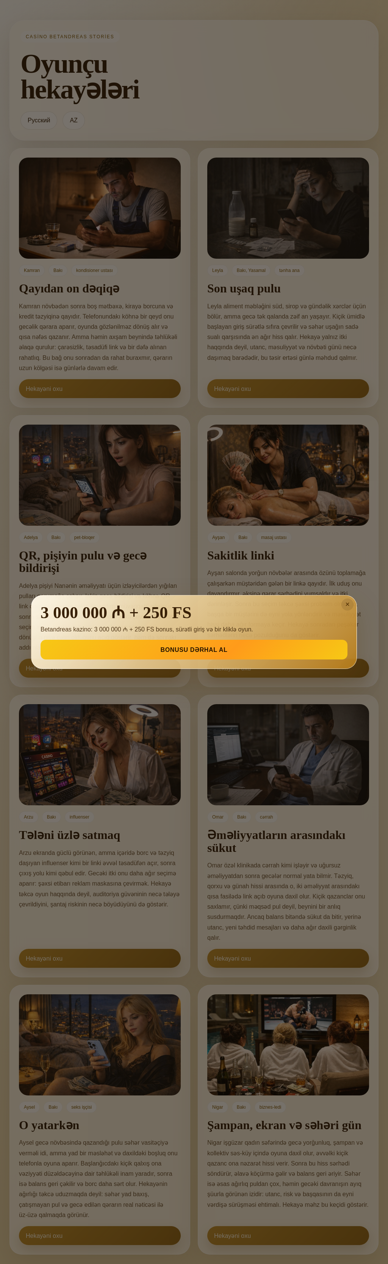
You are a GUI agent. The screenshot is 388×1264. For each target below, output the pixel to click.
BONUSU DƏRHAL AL (194, 650)
